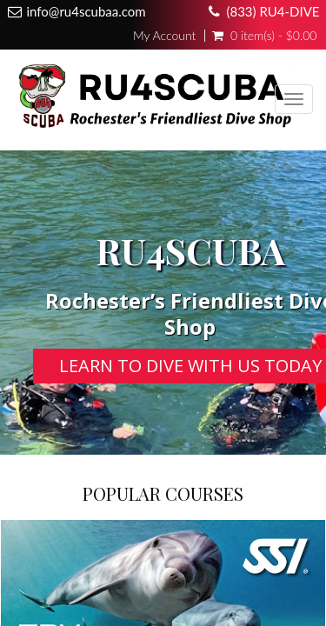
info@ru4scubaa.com (86, 11)
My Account (164, 36)
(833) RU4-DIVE (272, 11)
